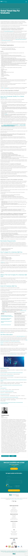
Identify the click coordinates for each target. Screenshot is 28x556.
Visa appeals (13, 516)
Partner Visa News (17, 485)
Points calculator (14, 532)
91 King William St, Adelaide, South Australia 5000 (16, 499)
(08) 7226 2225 (14, 465)
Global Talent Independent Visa (21, 336)
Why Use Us (13, 508)
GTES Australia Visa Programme (6, 40)
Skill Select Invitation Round (13, 510)
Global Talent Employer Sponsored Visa (21, 39)
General (8, 485)
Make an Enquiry (14, 468)
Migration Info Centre (14, 509)
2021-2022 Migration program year (8, 31)
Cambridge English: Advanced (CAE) (6, 324)
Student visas (14, 526)
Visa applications (14, 515)
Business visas (14, 525)
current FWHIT (7, 88)
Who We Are (14, 507)
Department (2, 332)
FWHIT (2, 87)
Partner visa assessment (14, 531)
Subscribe (1, 342)
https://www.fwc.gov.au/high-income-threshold (6, 375)
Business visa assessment (14, 533)
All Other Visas (14, 527)
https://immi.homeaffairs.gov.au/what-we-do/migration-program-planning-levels (11, 372)
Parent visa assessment (14, 534)
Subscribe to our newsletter (14, 490)
